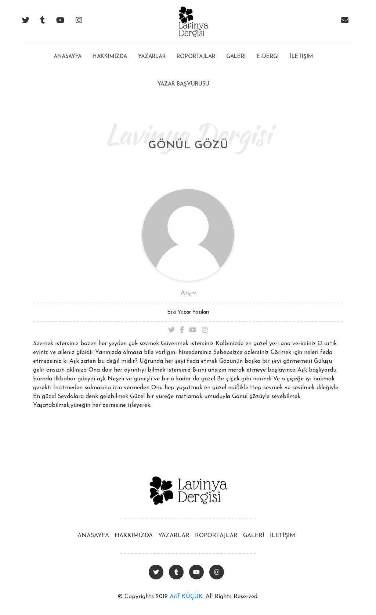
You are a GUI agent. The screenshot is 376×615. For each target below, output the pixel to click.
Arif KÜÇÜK (186, 597)
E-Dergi (268, 56)
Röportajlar (196, 56)
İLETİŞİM (282, 536)
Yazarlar (152, 56)
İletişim (301, 56)
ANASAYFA (93, 536)
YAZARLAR (173, 536)
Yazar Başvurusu (183, 84)
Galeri (236, 56)
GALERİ (253, 536)
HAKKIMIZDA (134, 536)
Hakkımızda (110, 56)
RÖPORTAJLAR (216, 536)
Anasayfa (68, 50)
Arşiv (188, 293)
